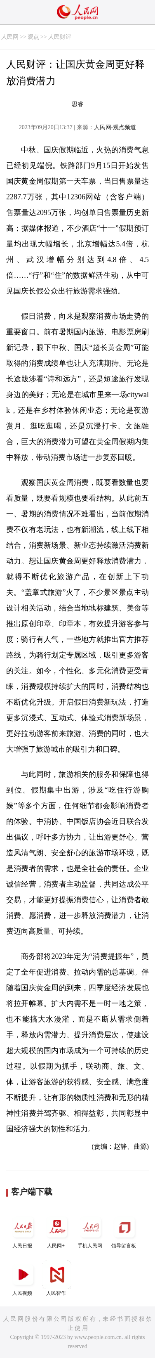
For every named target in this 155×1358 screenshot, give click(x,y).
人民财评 (59, 37)
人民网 (10, 37)
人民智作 (56, 1278)
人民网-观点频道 (115, 127)
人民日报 (23, 1231)
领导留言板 (124, 1231)
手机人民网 (90, 1231)
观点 (33, 37)
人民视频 (23, 1278)
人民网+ (56, 1231)
